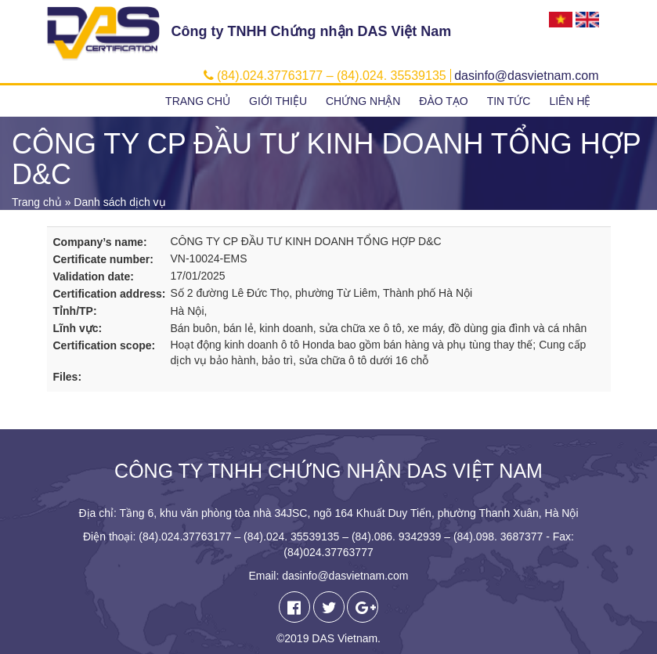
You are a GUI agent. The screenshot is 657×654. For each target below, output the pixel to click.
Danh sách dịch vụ (119, 202)
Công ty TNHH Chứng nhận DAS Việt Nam (311, 31)
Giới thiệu (278, 101)
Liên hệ (569, 101)
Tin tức (509, 101)
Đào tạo (443, 101)
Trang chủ (197, 101)
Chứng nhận (363, 101)
